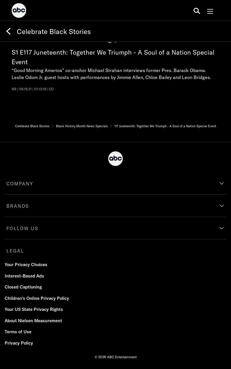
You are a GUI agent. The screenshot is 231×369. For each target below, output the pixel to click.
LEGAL (15, 250)
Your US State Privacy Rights (34, 309)
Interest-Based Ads (24, 276)
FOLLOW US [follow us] (22, 228)
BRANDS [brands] (17, 206)
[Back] (8, 31)
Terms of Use (18, 331)
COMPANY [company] (19, 183)
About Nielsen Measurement (33, 320)
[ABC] (19, 11)
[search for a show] (197, 10)
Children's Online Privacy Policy (37, 298)
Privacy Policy (19, 343)
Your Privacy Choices (26, 264)
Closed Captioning (23, 287)
